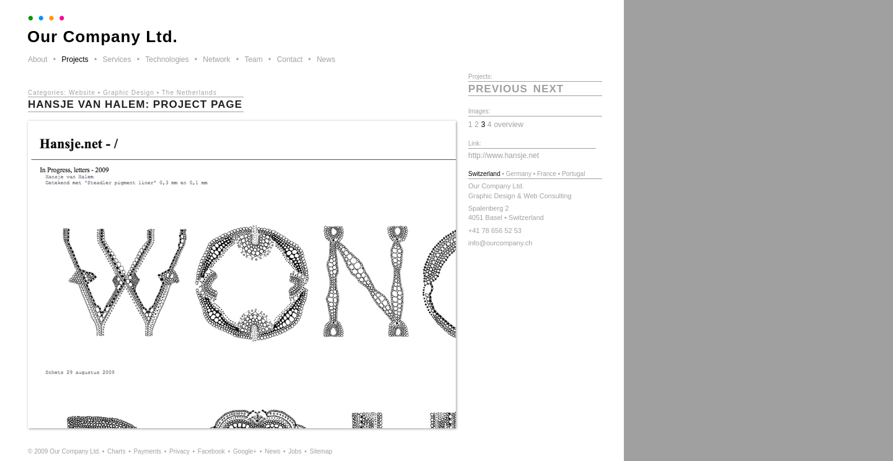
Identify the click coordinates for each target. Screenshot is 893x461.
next (548, 89)
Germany (518, 173)
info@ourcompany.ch (500, 243)
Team (253, 59)
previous (498, 89)
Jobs (294, 451)
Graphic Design (128, 92)
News (326, 59)
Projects (74, 59)
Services (116, 59)
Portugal (573, 173)
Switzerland (484, 173)
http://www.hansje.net (503, 155)
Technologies (167, 59)
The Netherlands (189, 92)
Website (82, 92)
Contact (289, 59)
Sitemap (320, 451)
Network (216, 59)
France (546, 173)
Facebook (211, 451)
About (37, 59)
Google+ (245, 451)
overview (508, 124)
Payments (147, 451)
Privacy (179, 451)
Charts (116, 451)
